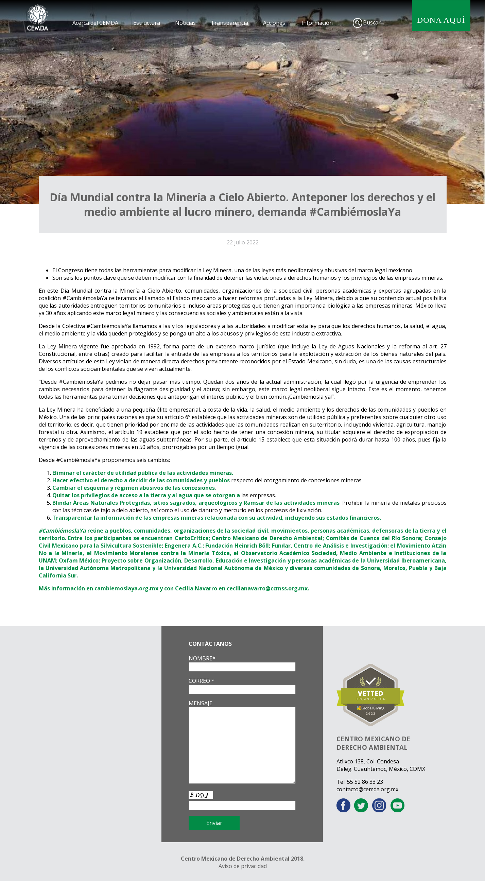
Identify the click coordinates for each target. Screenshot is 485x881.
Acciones (274, 23)
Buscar (372, 22)
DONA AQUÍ (441, 20)
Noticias (185, 23)
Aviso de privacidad (243, 866)
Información (317, 23)
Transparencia (229, 23)
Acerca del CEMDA (95, 23)
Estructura (146, 23)
